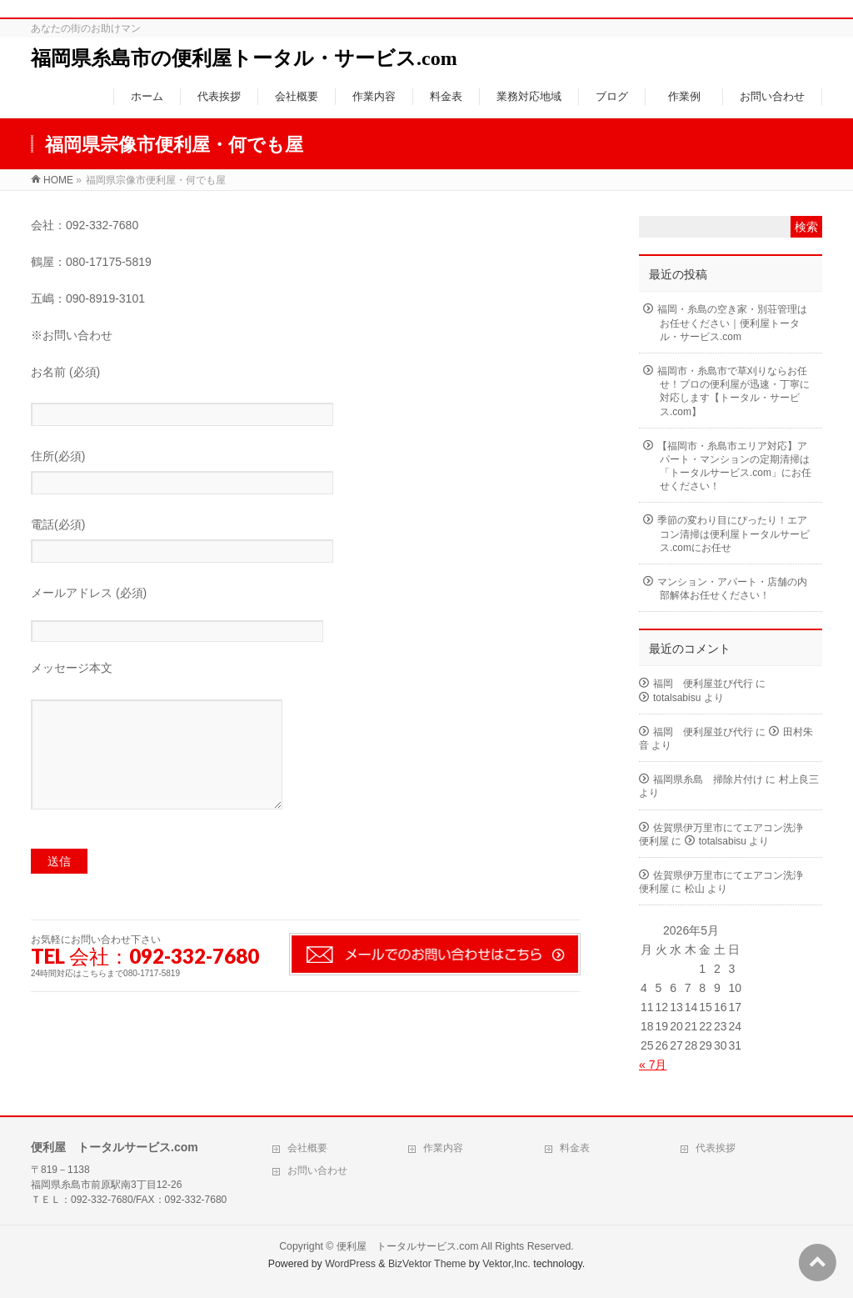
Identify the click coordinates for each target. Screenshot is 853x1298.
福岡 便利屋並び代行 (703, 683)
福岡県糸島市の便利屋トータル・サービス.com (244, 58)
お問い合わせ (317, 1170)
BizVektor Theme (427, 1264)
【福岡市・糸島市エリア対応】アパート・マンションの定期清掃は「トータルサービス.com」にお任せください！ (734, 466)
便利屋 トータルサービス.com (408, 1246)
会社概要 (307, 1148)
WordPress (350, 1264)
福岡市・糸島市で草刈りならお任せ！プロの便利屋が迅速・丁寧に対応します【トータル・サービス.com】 (733, 391)
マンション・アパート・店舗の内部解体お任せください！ (732, 588)
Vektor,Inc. (506, 1264)
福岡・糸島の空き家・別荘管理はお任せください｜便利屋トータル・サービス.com (732, 322)
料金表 (575, 1148)
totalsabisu (677, 698)
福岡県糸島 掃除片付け (708, 779)
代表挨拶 (716, 1148)
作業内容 (443, 1148)
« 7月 (652, 1064)
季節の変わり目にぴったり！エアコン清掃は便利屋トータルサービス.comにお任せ (733, 533)
